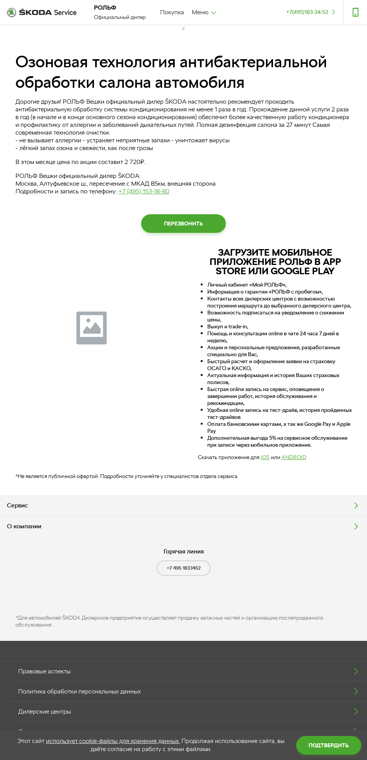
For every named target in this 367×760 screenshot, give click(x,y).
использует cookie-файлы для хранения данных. (113, 741)
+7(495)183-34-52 (311, 12)
